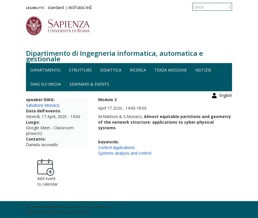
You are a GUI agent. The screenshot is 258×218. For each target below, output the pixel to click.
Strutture (80, 70)
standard (56, 7)
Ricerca (138, 70)
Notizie (203, 70)
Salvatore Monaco (43, 105)
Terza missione (170, 70)
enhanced (80, 7)
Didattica (110, 70)
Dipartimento (45, 70)
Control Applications (116, 147)
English (225, 7)
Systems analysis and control (124, 153)
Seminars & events (89, 84)
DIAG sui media (45, 84)
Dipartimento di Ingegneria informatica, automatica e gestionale (114, 55)
